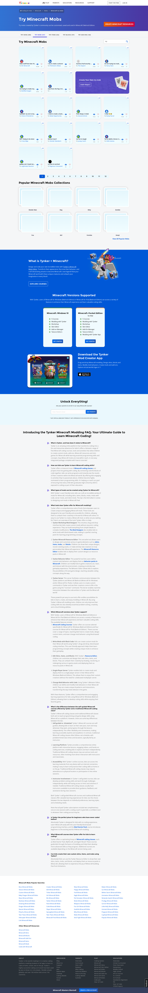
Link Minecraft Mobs (25, 920)
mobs (60, 544)
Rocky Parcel (110, 116)
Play (46, 3)
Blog (58, 961)
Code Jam (97, 980)
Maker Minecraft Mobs (109, 887)
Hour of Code (98, 982)
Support (90, 3)
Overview (78, 961)
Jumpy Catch (82, 141)
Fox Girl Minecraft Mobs (82, 906)
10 (93, 176)
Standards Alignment (120, 980)
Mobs (46, 11)
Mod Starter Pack (80, 827)
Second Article (82, 116)
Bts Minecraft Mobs (52, 898)
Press (58, 967)
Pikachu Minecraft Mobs (27, 912)
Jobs (58, 969)
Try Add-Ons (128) (84, 35)
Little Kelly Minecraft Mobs (110, 906)
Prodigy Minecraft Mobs (109, 901)
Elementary (117, 967)
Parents (56, 3)
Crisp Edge (24, 141)
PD (114, 982)
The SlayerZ (81, 66)
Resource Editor (91, 656)
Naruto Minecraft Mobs (26, 909)
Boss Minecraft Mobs (26, 887)
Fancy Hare (109, 66)
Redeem (78, 967)
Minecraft (38, 11)
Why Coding (79, 969)
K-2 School (116, 976)
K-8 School (116, 978)
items (55, 544)
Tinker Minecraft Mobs (53, 892)
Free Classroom (118, 965)
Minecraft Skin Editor (101, 967)
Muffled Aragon (26, 91)
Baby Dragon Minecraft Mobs (28, 895)
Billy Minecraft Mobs (80, 912)
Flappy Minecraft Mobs (81, 890)
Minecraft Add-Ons (25, 938)
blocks (68, 544)
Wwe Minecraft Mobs (81, 887)
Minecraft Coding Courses (62, 625)
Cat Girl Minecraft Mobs (109, 904)
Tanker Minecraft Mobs (53, 901)
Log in (125, 3)
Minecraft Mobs (24, 930)
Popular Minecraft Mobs (109, 917)
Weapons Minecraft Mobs (82, 904)
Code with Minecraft (25, 947)
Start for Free (114, 3)
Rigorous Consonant (56, 166)
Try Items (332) (54, 35)
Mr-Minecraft (25, 66)
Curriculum (79, 963)
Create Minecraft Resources (119, 24)
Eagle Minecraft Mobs (81, 895)
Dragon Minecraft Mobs (26, 906)
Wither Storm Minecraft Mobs (111, 892)
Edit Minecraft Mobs (53, 890)
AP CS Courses (118, 973)
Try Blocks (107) (68, 35)
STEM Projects (118, 986)
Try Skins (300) (26, 35)
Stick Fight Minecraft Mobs (82, 917)
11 (99, 176)
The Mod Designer (76, 530)
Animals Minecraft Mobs (110, 909)
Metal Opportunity (55, 116)
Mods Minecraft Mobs (81, 901)
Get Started (57, 341)
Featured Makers (81, 971)
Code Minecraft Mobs (53, 906)
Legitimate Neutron (27, 166)
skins (97, 542)
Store (58, 980)
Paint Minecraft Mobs (53, 904)
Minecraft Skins (24, 933)
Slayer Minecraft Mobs (53, 909)
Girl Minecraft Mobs (52, 895)
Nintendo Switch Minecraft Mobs (112, 898)
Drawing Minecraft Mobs (27, 904)
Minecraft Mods (24, 944)
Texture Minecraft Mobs (26, 890)
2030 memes (110, 141)
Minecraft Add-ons (100, 973)
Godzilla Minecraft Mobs (82, 909)
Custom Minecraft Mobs (26, 892)
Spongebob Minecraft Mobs (55, 912)
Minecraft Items (24, 941)
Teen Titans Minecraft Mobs (28, 915)
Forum (59, 978)
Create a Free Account (88, 990)
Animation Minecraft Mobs (110, 895)
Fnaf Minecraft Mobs (80, 892)
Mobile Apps (61, 971)
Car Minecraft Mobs (108, 890)
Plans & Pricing (80, 973)
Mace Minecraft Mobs (26, 898)
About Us (60, 963)
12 (105, 176)
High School (117, 971)
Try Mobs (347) (40, 35)
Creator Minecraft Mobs (54, 887)
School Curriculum (119, 963)
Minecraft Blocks (24, 936)
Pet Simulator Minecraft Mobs (83, 898)
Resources (79, 3)
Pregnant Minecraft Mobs (110, 912)
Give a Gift (78, 965)
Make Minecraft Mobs (81, 915)
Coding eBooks (61, 976)
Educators (67, 3)
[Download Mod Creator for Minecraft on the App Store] (84, 374)
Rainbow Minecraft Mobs (27, 901)
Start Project (85, 85)
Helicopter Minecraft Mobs (27, 917)
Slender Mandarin (55, 141)
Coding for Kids (27, 11)
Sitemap (59, 973)
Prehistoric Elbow (55, 66)
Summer (78, 978)
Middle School (118, 969)
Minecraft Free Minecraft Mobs (56, 917)
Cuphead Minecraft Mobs (110, 915)
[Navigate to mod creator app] (50, 370)
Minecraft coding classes (83, 468)
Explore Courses (38, 284)
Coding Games (99, 961)
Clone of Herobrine (27, 116)
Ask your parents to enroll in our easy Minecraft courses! (74, 406)
